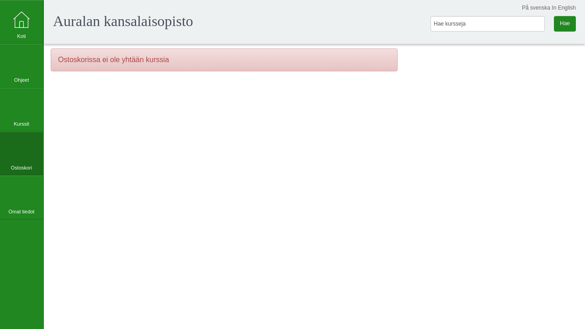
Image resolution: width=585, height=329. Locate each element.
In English (564, 8)
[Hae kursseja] (488, 24)
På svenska (536, 8)
